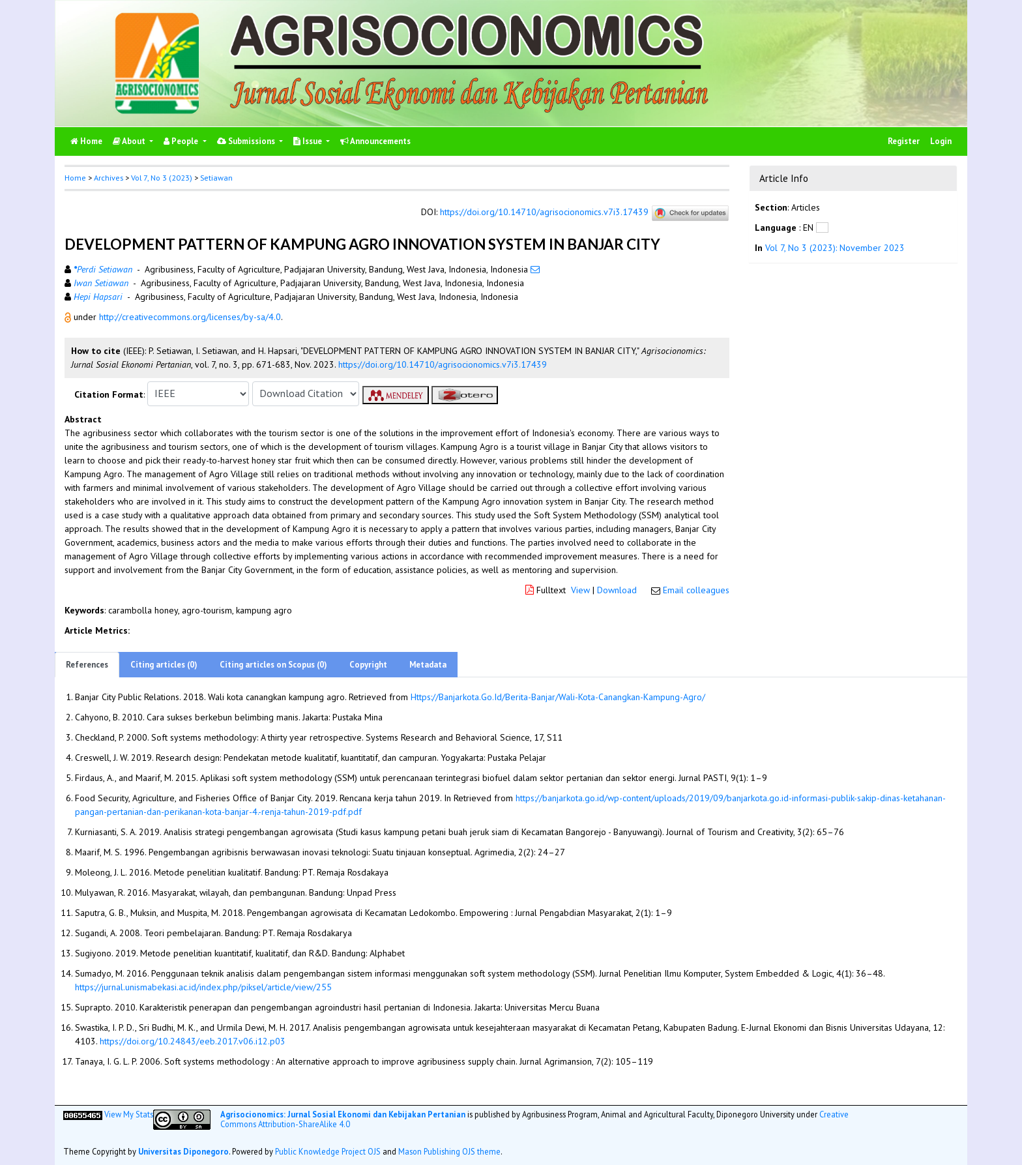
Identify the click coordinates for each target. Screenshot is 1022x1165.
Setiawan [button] (216, 178)
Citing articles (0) (163, 664)
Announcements (375, 141)
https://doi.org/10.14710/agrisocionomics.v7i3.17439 (544, 212)
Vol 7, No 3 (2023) (161, 178)
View (580, 590)
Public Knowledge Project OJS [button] (328, 1151)
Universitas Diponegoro (183, 1151)
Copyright (368, 664)
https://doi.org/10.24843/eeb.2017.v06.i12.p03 (192, 1041)
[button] (69, 317)
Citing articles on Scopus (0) (273, 664)
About (130, 141)
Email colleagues (696, 590)
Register (904, 141)
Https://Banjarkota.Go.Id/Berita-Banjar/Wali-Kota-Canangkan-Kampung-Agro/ (558, 697)
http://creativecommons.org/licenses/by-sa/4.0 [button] (190, 317)
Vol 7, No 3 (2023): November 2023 (835, 248)
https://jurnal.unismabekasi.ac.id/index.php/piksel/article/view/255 (203, 987)
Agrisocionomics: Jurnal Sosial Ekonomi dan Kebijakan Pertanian (342, 1114)
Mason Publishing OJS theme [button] (449, 1151)
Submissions (247, 141)
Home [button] (75, 178)
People (182, 141)
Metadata (427, 664)
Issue (308, 141)
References (87, 664)
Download (617, 590)
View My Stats (128, 1114)
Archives (108, 178)
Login (941, 141)
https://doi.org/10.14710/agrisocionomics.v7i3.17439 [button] (442, 364)
